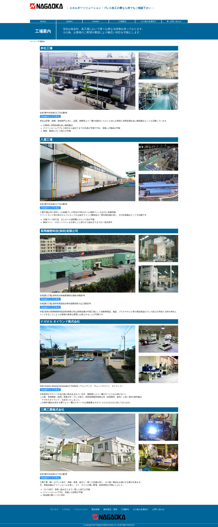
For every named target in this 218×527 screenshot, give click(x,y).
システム (66, 509)
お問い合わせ (158, 509)
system (69, 21)
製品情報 (95, 509)
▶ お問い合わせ (174, 21)
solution (95, 21)
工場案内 (122, 21)
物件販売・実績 (110, 509)
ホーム (32, 41)
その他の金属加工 (148, 21)
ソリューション (81, 509)
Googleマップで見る (50, 116)
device (43, 21)
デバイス (54, 509)
